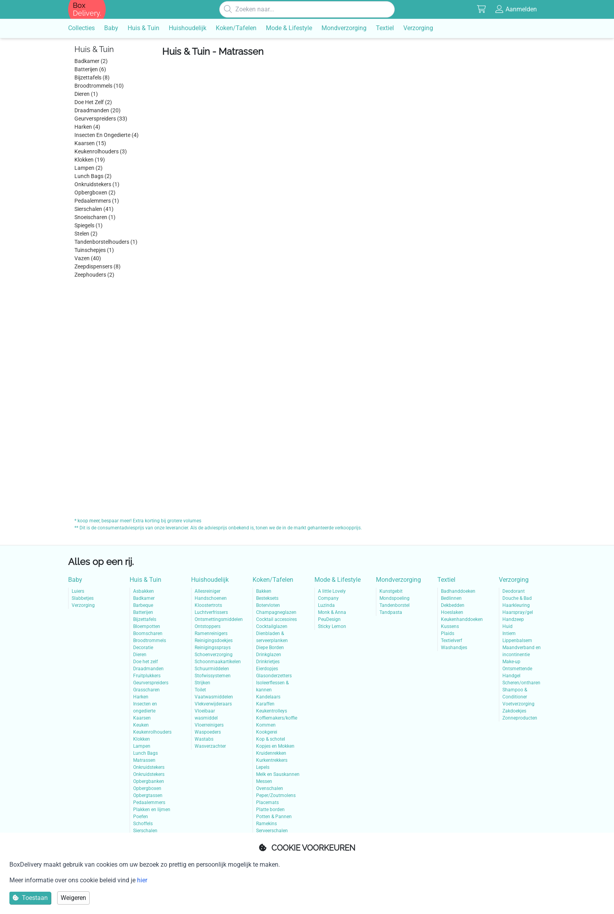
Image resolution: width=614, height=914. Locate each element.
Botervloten (268, 605)
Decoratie (143, 647)
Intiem (509, 633)
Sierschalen (145, 830)
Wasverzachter (210, 746)
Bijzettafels (144, 619)
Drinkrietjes (268, 661)
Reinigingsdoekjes (214, 640)
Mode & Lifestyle (337, 579)
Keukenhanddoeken (462, 619)
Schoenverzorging (214, 654)
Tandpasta (390, 612)
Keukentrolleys (271, 711)
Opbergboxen (147, 788)
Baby (75, 579)
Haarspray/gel (517, 612)
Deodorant (513, 591)
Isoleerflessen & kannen (272, 686)
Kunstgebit (391, 591)
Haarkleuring (516, 605)
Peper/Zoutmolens (276, 795)
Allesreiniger (207, 591)
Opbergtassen (148, 795)
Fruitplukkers (147, 675)
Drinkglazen (268, 654)
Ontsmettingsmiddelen (216, 619)
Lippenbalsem (517, 640)
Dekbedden (452, 605)
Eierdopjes (267, 668)
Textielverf (451, 640)
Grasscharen (146, 690)
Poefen (140, 816)
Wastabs (204, 739)
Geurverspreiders (150, 683)
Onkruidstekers (148, 767)
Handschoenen (211, 598)
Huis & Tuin (145, 579)
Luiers (78, 591)
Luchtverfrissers (211, 612)
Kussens (450, 626)
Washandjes (454, 647)
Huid (507, 626)
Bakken (263, 591)
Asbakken (143, 591)
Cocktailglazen (271, 626)
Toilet (200, 690)
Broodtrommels (149, 640)
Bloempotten (146, 626)
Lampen (141, 746)
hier (142, 880)
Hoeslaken (452, 612)
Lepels (262, 767)
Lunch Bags (145, 753)
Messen (264, 781)
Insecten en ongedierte (145, 707)
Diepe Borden (270, 647)
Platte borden (270, 809)
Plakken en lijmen (151, 809)
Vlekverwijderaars (213, 704)
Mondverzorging (398, 579)
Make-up (511, 661)
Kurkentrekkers (271, 760)
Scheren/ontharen (521, 683)
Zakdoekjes (514, 711)
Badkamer (144, 598)
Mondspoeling (394, 598)
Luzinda (326, 605)
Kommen (266, 725)
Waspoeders (208, 732)
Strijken (202, 683)
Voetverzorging (518, 704)
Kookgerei (266, 732)
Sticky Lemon (332, 626)
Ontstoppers (207, 626)
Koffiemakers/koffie (276, 718)
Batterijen (143, 612)
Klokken (141, 739)
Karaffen (265, 704)
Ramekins (266, 823)
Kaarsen (142, 718)
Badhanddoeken (458, 591)
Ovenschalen (269, 788)
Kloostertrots (208, 605)
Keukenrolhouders (152, 732)
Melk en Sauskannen (278, 774)
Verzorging (83, 605)
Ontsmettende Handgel (517, 672)
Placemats (267, 802)
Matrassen (144, 760)
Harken (140, 697)
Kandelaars (268, 697)
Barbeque (143, 605)
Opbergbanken (148, 781)
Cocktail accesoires (276, 619)
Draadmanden (148, 668)
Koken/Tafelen (273, 579)
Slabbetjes (83, 598)
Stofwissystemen (213, 675)
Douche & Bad (517, 598)
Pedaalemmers (149, 802)
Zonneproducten (519, 718)
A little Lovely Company (332, 594)
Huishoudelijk (210, 579)
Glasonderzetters (274, 675)
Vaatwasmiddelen (214, 697)
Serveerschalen (272, 830)
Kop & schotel (270, 739)
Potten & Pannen (274, 816)
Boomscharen (148, 633)
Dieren (139, 654)
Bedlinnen (451, 598)
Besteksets (267, 598)
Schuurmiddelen (212, 668)
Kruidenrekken (271, 753)
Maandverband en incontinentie (521, 651)
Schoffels (143, 823)
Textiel (446, 579)
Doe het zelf (145, 661)
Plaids (447, 633)
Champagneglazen (276, 612)
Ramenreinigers (211, 633)
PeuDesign (329, 619)
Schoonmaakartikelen (216, 661)
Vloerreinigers (209, 725)
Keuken (141, 725)
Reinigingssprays (213, 647)
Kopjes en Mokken (275, 746)
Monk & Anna (332, 612)
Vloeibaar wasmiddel (206, 714)
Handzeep (513, 619)
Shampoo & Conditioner (514, 693)
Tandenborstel (394, 605)
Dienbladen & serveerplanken (272, 637)
